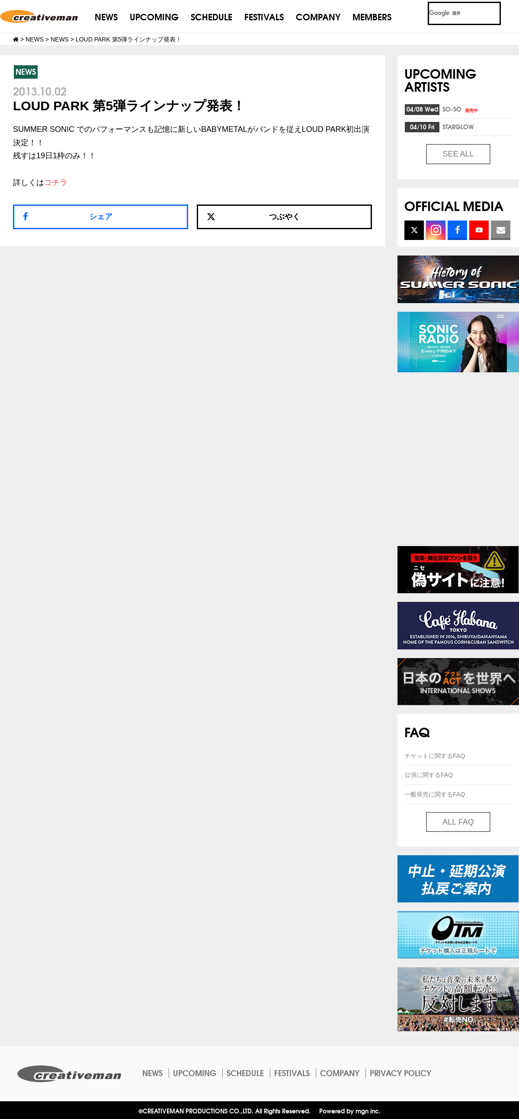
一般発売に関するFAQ (434, 794)
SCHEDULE (211, 16)
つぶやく (253, 216)
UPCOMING (154, 16)
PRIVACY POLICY (400, 1073)
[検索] (454, 13)
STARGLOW (458, 126)
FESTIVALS (264, 16)
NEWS (106, 16)
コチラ (55, 182)
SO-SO (460, 109)
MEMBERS (371, 16)
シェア (100, 216)
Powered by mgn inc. (350, 1111)
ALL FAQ (458, 822)
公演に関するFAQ (428, 774)
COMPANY (318, 16)
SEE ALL (458, 154)
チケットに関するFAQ (434, 755)
